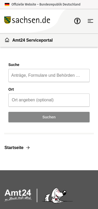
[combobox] (49, 75)
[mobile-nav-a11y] (77, 21)
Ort (11, 89)
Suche (13, 65)
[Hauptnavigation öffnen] (90, 21)
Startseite (14, 147)
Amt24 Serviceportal (28, 39)
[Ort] (49, 100)
